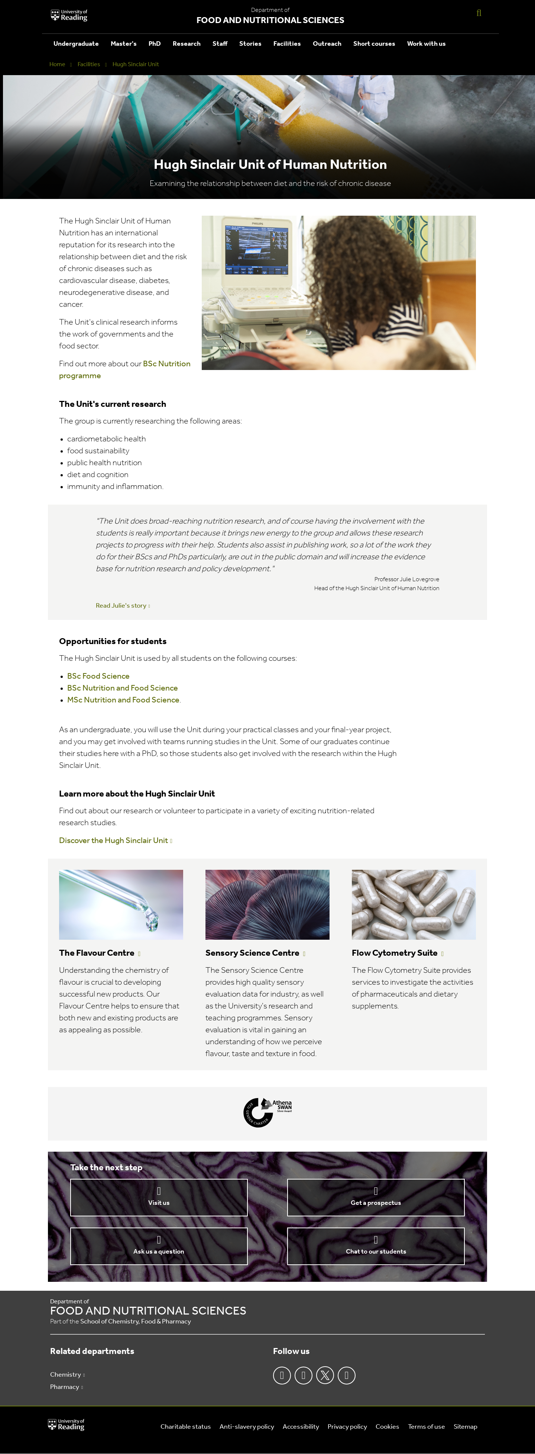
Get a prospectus (376, 1203)
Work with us (426, 44)
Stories (250, 44)
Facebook (282, 1375)
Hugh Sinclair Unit (136, 65)
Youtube (347, 1375)
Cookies (387, 1427)
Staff (220, 44)
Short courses (374, 44)
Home (57, 65)
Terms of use (426, 1427)
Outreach (327, 44)
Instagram (303, 1375)
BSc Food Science (98, 676)
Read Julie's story (121, 605)
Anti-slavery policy (247, 1427)
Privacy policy (347, 1427)
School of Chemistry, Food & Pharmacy (135, 1321)
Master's (124, 44)
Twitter (325, 1375)
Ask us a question (158, 1251)
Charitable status (185, 1427)
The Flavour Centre (96, 953)
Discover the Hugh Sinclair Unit (113, 841)
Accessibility (301, 1427)
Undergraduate (76, 44)
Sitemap (465, 1427)
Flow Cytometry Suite (395, 953)
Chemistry (65, 1375)
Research (187, 44)
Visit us (159, 1203)
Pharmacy (64, 1387)
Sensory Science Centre (252, 953)
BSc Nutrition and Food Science (122, 688)
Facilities (287, 44)
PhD (155, 44)
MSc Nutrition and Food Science (123, 700)
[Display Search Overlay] (479, 12)
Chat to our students (376, 1251)
